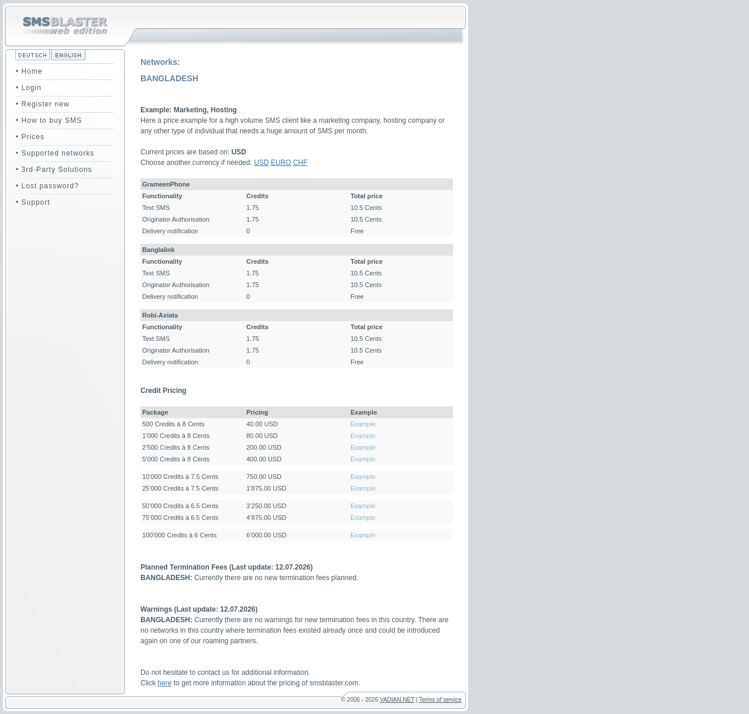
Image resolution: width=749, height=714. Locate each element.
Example (363, 423)
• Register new (43, 104)
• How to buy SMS (49, 120)
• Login (29, 88)
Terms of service (440, 699)
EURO (281, 162)
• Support (33, 202)
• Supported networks (55, 153)
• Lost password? (47, 186)
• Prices (30, 137)
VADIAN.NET (397, 699)
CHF (300, 162)
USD (261, 162)
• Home (29, 71)
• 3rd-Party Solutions (54, 169)
